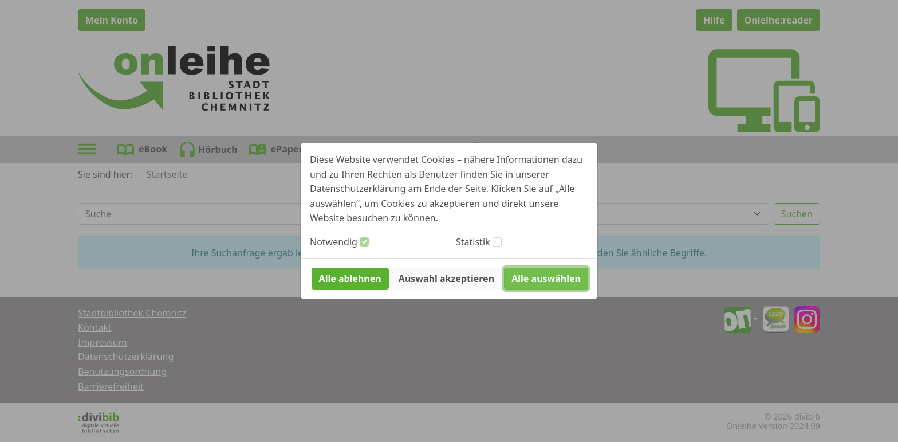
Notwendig (333, 242)
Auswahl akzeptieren (446, 278)
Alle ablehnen (350, 278)
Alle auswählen (546, 278)
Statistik (473, 242)
